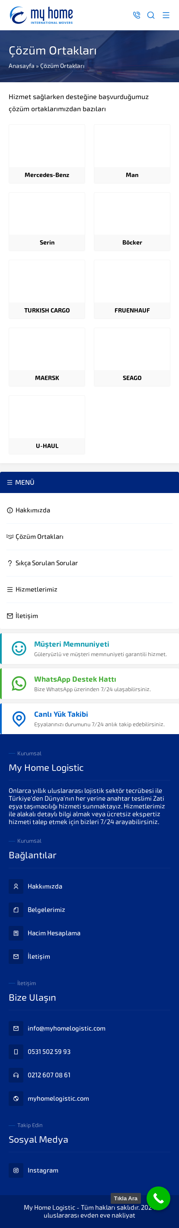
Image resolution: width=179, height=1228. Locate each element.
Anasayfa (22, 65)
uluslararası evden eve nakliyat (89, 1215)
